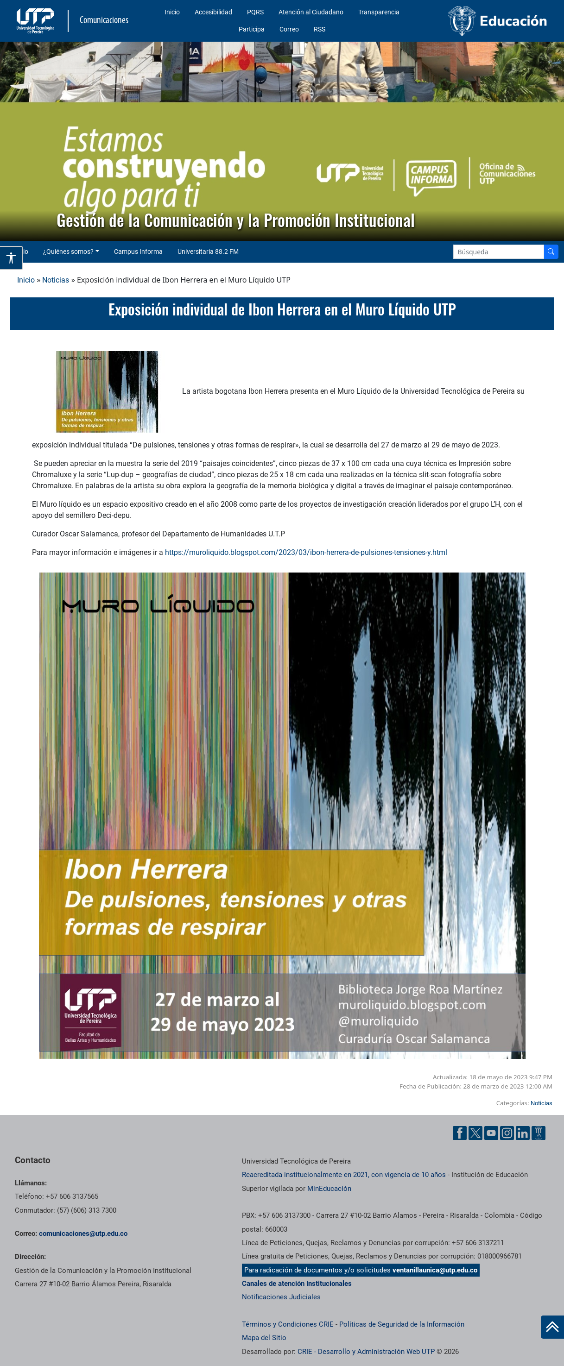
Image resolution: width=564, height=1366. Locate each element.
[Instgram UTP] (507, 1133)
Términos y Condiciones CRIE (288, 1324)
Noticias (55, 280)
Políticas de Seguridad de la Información (401, 1324)
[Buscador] (551, 252)
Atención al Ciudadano (311, 12)
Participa (252, 29)
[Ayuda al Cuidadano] (538, 1133)
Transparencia (378, 12)
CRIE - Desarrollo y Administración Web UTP (366, 1351)
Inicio (172, 12)
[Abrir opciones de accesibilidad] (11, 258)
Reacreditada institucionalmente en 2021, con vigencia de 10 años (344, 1175)
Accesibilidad (213, 12)
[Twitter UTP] (475, 1133)
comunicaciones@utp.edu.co (83, 1233)
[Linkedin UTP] (523, 1133)
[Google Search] (498, 252)
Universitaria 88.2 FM (208, 251)
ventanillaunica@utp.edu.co (435, 1270)
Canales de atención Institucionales (297, 1283)
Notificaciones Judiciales (281, 1297)
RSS (319, 29)
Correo (289, 29)
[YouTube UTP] (491, 1133)
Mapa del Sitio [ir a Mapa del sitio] (264, 1338)
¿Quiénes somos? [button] (68, 251)
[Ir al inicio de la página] (552, 1327)
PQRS (255, 12)
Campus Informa (138, 251)
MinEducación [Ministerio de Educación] (329, 1188)
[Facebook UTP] (460, 1133)
